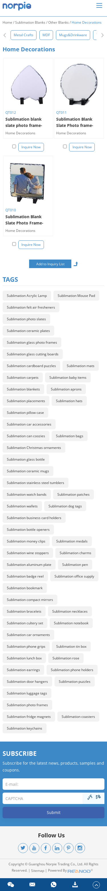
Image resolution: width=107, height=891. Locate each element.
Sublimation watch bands (27, 494)
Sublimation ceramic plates (28, 330)
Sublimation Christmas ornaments (34, 447)
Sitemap (37, 870)
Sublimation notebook (71, 623)
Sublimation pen (75, 564)
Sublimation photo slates (26, 319)
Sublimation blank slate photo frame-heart (23, 122)
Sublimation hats (69, 400)
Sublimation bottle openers (28, 529)
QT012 (10, 112)
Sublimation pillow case (25, 412)
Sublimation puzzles (74, 681)
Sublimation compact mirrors (30, 599)
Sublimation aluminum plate (29, 564)
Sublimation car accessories (29, 424)
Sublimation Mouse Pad (76, 295)
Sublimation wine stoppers (28, 552)
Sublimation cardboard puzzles (31, 365)
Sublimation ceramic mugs (28, 471)
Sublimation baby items (67, 377)
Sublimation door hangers (27, 681)
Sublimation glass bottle (26, 459)
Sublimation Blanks (30, 22)
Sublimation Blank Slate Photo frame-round (74, 122)
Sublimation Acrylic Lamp (27, 295)
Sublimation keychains (24, 728)
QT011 (61, 112)
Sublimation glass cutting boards (32, 354)
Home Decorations (87, 22)
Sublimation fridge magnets (29, 716)
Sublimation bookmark (25, 588)
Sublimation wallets (22, 506)
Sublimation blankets (23, 389)
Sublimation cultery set (25, 623)
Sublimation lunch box (24, 658)
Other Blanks (58, 22)
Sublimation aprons (66, 389)
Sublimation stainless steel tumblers (35, 482)
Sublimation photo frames (27, 704)
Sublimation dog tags (65, 506)
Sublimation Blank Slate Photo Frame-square (24, 220)
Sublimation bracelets (24, 611)
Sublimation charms (75, 552)
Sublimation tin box (71, 646)
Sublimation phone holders (72, 669)
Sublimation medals (72, 541)
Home (7, 22)
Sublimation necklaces (70, 611)
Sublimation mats (80, 365)
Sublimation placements (26, 400)
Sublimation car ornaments (28, 634)
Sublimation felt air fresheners (31, 307)
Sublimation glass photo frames (32, 342)
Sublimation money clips (26, 541)
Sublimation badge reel (25, 576)
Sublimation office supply (74, 576)
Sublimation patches (73, 494)
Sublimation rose (66, 658)
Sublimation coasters (78, 716)
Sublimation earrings (23, 669)
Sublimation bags (69, 436)
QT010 (10, 210)
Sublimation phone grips (26, 646)
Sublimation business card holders (34, 517)
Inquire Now (31, 147)
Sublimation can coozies (26, 436)
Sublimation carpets (23, 377)
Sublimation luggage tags (27, 693)
